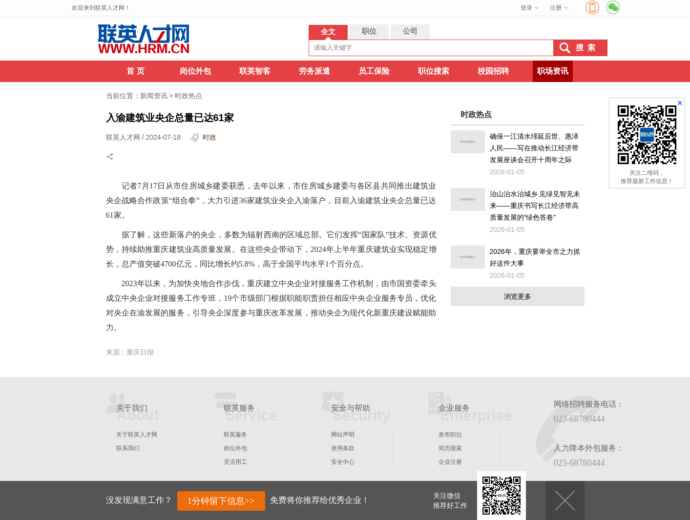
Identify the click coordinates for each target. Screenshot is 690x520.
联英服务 (235, 434)
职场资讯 (552, 71)
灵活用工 (235, 461)
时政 (209, 137)
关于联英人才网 (136, 434)
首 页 (135, 71)
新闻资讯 (153, 96)
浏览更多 (517, 296)
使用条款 (343, 448)
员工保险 (374, 71)
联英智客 (255, 71)
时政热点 (188, 96)
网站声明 (343, 434)
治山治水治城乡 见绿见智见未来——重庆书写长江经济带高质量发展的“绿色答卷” (535, 205)
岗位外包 (195, 71)
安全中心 (343, 461)
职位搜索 (433, 71)
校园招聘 (493, 71)
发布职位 (450, 434)
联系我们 (128, 448)
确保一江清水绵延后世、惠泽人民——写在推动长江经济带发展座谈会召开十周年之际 (534, 148)
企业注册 (450, 461)
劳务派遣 (314, 71)
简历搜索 (450, 448)
